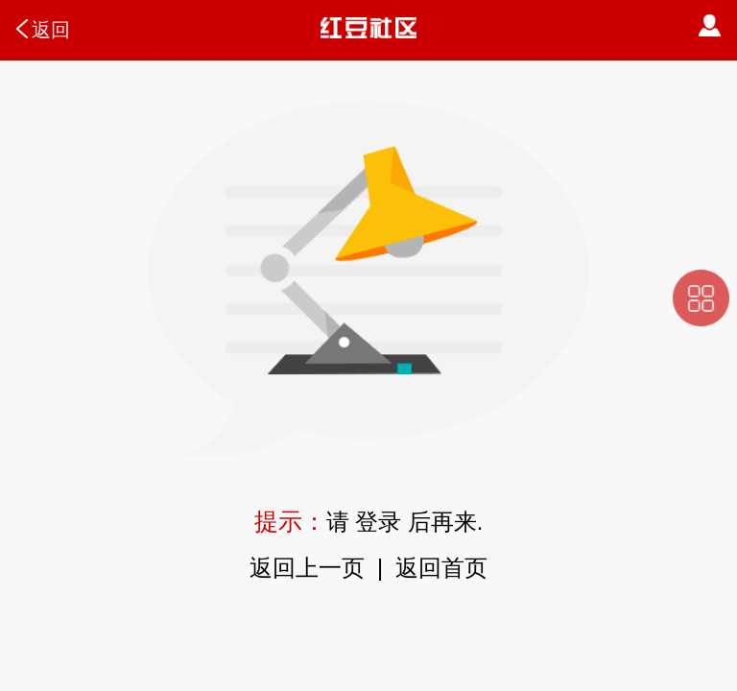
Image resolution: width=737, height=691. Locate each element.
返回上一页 (307, 568)
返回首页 (441, 568)
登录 (378, 522)
